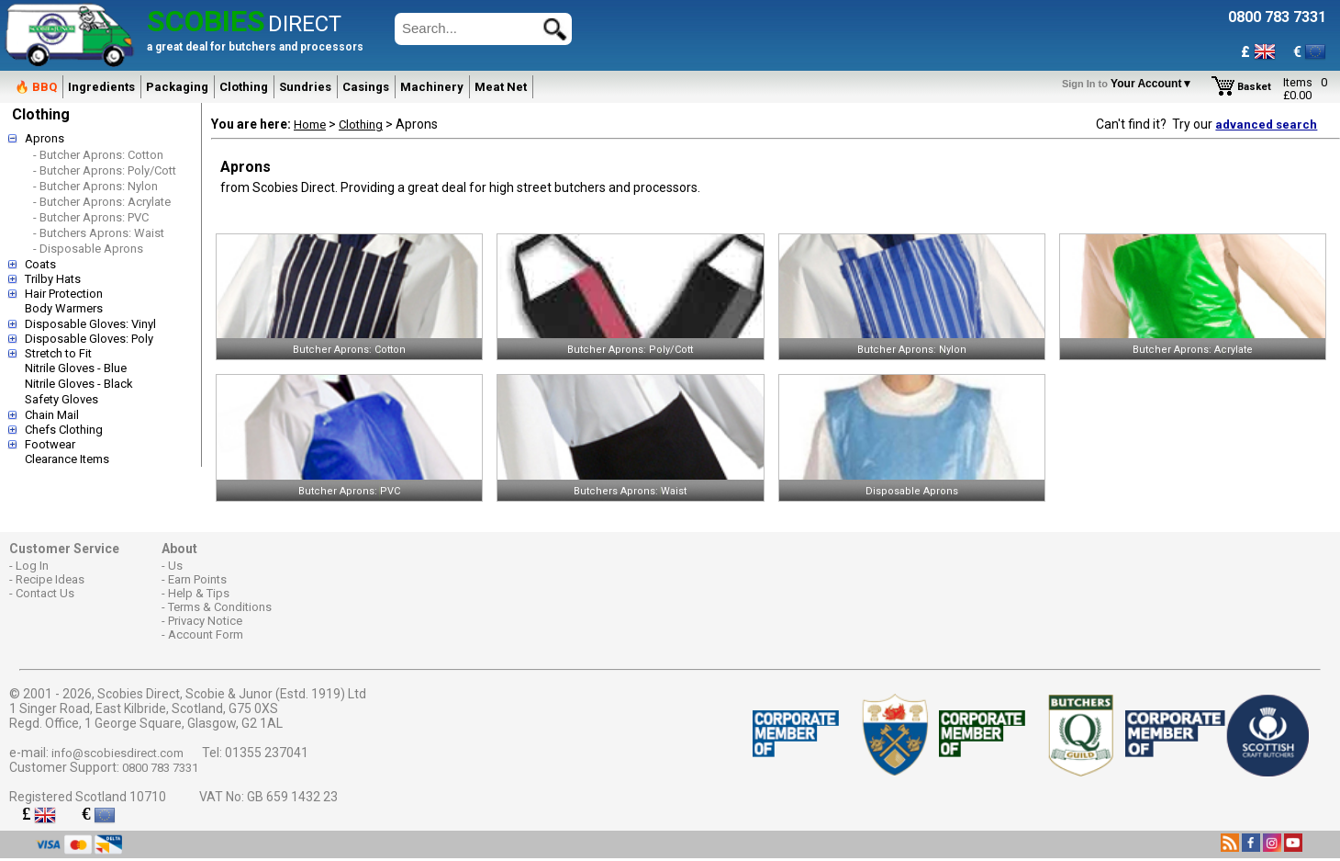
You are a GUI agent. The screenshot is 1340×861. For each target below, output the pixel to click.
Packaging (177, 87)
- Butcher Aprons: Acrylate (102, 202)
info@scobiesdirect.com (117, 753)
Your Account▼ (1130, 83)
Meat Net (501, 87)
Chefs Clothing (64, 429)
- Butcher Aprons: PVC (91, 217)
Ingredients (101, 87)
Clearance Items (67, 459)
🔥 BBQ (36, 87)
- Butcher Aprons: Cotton (98, 155)
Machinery (431, 87)
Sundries (305, 87)
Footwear (50, 444)
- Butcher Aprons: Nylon (95, 186)
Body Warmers (64, 308)
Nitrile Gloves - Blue (76, 368)
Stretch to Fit (58, 353)
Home (310, 124)
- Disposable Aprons (88, 248)
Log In (32, 565)
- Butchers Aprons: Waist (98, 233)
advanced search (1266, 124)
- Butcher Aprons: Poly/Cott (104, 170)
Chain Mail (52, 415)
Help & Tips (198, 593)
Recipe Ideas (50, 579)
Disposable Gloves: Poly (89, 339)
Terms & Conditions (220, 607)
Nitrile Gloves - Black (79, 384)
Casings (365, 87)
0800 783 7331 (160, 768)
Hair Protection (64, 293)
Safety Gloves (61, 399)
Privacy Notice (205, 621)
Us (175, 565)
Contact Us (45, 593)
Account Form (205, 634)
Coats (40, 264)
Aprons (44, 138)
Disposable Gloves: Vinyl (90, 324)
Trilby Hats (53, 279)
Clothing (243, 87)
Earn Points (197, 579)
